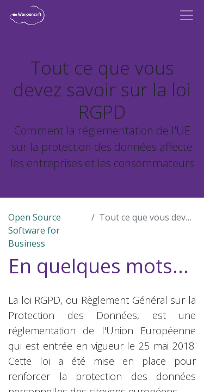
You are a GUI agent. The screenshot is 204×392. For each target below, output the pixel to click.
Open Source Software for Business (34, 230)
